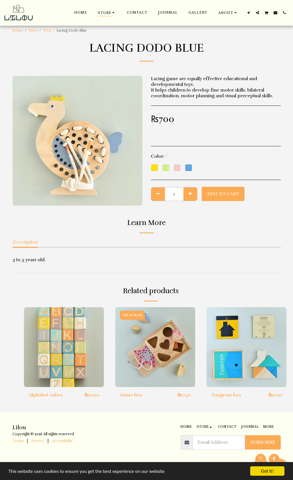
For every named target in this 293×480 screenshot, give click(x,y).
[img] (64, 347)
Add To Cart (223, 194)
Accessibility (62, 441)
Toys (47, 30)
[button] (228, 13)
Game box (131, 395)
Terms (18, 441)
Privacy (37, 441)
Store (33, 30)
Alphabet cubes (46, 395)
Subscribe (262, 442)
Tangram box (226, 395)
